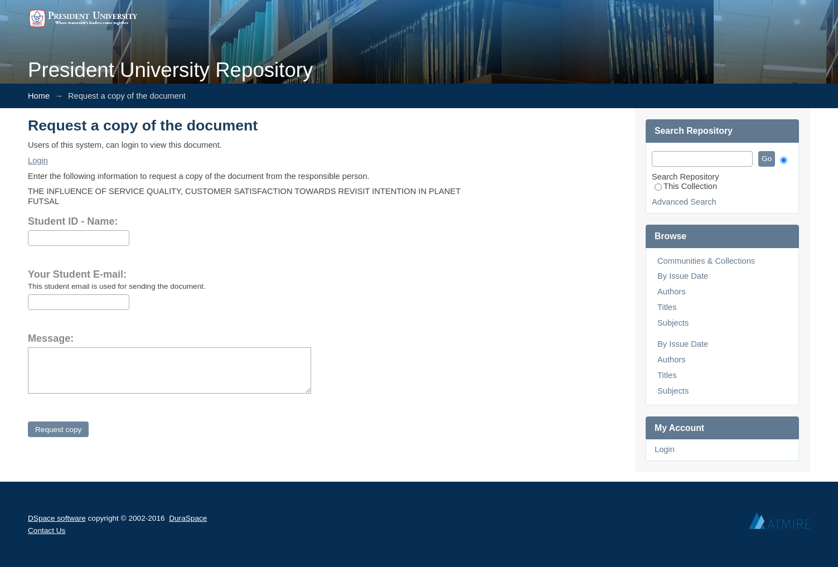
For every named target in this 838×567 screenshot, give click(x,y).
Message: (51, 338)
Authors (671, 291)
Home (39, 95)
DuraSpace (188, 518)
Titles (666, 307)
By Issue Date (682, 276)
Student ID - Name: (73, 221)
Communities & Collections (706, 260)
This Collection (686, 186)
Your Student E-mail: (77, 274)
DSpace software (57, 518)
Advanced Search (684, 201)
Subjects (673, 322)
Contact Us (46, 530)
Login (38, 160)
